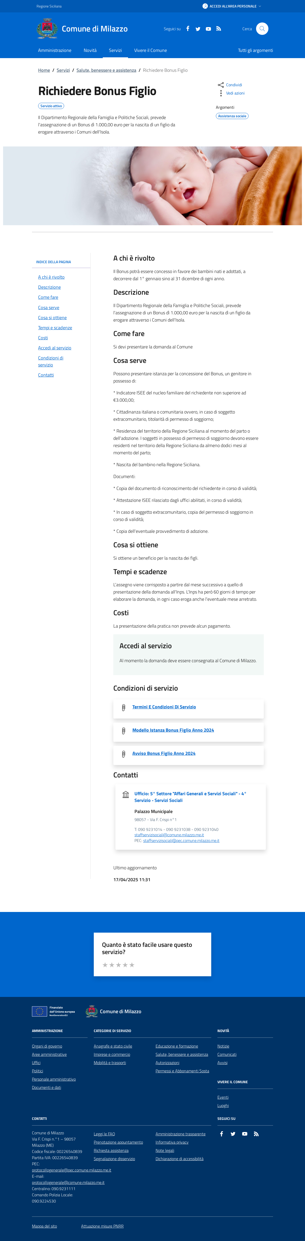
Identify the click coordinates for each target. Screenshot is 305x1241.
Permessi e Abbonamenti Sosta (182, 1071)
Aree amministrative (49, 1054)
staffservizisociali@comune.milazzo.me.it (169, 835)
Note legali (165, 1150)
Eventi (222, 1097)
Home (44, 70)
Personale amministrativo (54, 1079)
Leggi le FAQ (104, 1134)
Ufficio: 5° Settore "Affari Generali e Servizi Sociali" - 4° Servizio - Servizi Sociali (190, 797)
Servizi (63, 70)
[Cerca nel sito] (262, 28)
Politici (37, 1071)
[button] (232, 6)
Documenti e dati (46, 1087)
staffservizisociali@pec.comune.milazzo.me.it (181, 841)
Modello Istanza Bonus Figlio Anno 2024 (173, 730)
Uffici (36, 1062)
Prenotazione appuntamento (118, 1142)
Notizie (223, 1046)
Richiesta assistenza (111, 1150)
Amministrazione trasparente (181, 1134)
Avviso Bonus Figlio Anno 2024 (164, 753)
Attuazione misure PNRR (102, 1226)
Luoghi (223, 1105)
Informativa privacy (172, 1142)
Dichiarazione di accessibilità (180, 1159)
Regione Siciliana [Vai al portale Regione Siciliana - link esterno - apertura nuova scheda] (49, 6)
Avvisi (222, 1062)
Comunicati (226, 1054)
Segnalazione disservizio (114, 1159)
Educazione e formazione (177, 1046)
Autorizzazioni (167, 1062)
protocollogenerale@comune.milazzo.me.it (68, 1182)
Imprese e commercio (112, 1054)
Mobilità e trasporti (110, 1062)
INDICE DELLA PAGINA (61, 261)
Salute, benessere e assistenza (106, 70)
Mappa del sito (44, 1226)
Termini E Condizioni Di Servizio (164, 707)
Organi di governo (47, 1046)
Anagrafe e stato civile (113, 1046)
